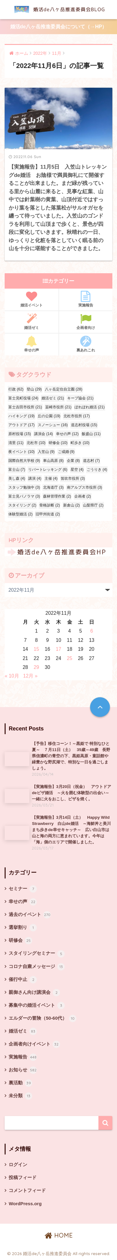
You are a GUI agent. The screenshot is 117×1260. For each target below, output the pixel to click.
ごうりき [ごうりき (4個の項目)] (97, 469)
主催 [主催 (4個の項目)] (51, 478)
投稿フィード (23, 1177)
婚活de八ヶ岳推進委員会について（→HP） (58, 26)
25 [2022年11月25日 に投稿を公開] (69, 658)
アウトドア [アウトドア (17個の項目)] (21, 425)
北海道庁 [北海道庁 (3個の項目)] (53, 487)
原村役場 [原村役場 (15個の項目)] (19, 434)
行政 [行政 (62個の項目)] (16, 389)
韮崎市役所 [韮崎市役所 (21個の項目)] (58, 407)
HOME (59, 1235)
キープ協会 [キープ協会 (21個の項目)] (80, 398)
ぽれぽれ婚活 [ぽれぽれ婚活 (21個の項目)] (90, 407)
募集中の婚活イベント (37, 1005)
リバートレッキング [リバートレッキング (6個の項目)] (47, 469)
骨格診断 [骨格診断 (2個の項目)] (49, 505)
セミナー (23, 889)
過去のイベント (30, 914)
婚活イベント (31, 299)
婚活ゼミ (31, 321)
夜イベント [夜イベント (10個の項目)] (21, 452)
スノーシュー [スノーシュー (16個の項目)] (53, 425)
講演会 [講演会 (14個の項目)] (43, 434)
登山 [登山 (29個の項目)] (34, 389)
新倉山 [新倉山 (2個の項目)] (71, 505)
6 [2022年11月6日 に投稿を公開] (91, 631)
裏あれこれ (85, 344)
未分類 (20, 1096)
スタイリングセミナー (37, 954)
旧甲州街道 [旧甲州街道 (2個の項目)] (48, 514)
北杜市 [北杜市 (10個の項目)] (36, 443)
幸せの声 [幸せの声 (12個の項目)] (67, 434)
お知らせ (23, 1070)
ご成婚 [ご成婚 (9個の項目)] (66, 452)
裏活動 (20, 1083)
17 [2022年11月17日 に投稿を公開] (58, 649)
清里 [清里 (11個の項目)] (16, 443)
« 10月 (12, 675)
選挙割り (23, 927)
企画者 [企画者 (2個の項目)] (82, 496)
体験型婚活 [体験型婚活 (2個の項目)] (20, 514)
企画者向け (85, 321)
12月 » (30, 675)
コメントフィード (27, 1190)
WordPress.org (25, 1203)
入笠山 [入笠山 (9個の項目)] (46, 452)
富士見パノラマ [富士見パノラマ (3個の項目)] (24, 496)
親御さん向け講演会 (34, 992)
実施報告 (85, 299)
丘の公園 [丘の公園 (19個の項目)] (49, 416)
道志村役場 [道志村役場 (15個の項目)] (84, 425)
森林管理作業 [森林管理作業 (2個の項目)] (57, 496)
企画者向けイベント (34, 1044)
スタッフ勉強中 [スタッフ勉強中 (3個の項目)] (24, 487)
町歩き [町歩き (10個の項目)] (80, 443)
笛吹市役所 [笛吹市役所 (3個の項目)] (73, 478)
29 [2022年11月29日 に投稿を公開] (36, 667)
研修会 (20, 940)
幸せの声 (31, 344)
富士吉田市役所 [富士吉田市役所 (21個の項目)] (25, 407)
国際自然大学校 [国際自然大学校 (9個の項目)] (24, 460)
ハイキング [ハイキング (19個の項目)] (21, 416)
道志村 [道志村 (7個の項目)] (91, 460)
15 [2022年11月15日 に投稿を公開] (36, 649)
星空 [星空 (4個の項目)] (77, 469)
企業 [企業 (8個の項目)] (73, 460)
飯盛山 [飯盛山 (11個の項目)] (91, 434)
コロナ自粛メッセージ (37, 966)
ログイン (18, 1164)
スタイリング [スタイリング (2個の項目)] (22, 505)
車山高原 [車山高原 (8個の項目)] (53, 460)
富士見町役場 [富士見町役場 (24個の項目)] (23, 398)
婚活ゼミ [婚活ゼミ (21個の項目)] (52, 398)
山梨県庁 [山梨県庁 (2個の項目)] (93, 505)
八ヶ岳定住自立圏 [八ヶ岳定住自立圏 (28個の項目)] (63, 389)
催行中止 (23, 979)
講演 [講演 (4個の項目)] (34, 478)
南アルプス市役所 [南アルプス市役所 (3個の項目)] (84, 487)
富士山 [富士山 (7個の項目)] (16, 469)
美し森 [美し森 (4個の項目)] (16, 478)
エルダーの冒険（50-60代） (42, 1018)
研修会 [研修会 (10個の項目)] (58, 443)
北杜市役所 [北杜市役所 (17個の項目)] (76, 416)
